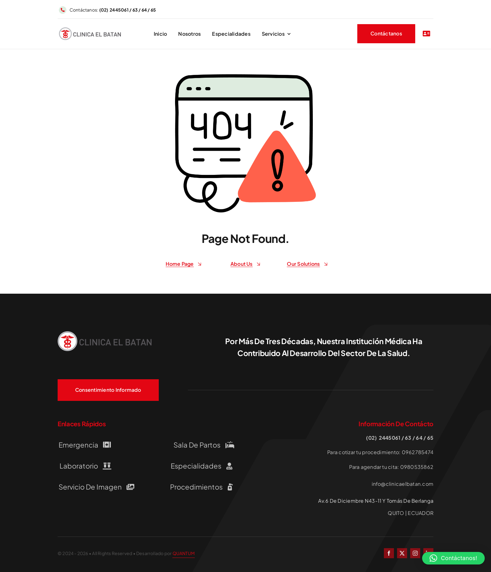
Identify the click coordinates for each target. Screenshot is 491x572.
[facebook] (389, 553)
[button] (453, 558)
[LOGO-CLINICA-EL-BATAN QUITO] (90, 29)
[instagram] (415, 553)
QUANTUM (184, 553)
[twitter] (402, 553)
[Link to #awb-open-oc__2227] (426, 33)
